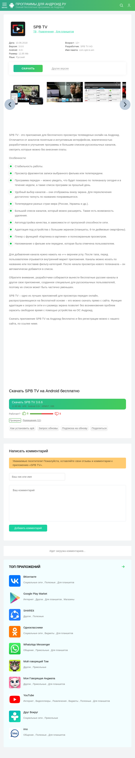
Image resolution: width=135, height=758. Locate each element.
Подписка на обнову (74, 428)
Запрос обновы (48, 428)
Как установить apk (22, 428)
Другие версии (60, 68)
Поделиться (99, 428)
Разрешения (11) (32, 420)
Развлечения (46, 31)
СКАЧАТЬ (28, 68)
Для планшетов (65, 31)
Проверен (15, 420)
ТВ (35, 31)
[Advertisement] (39, 355)
